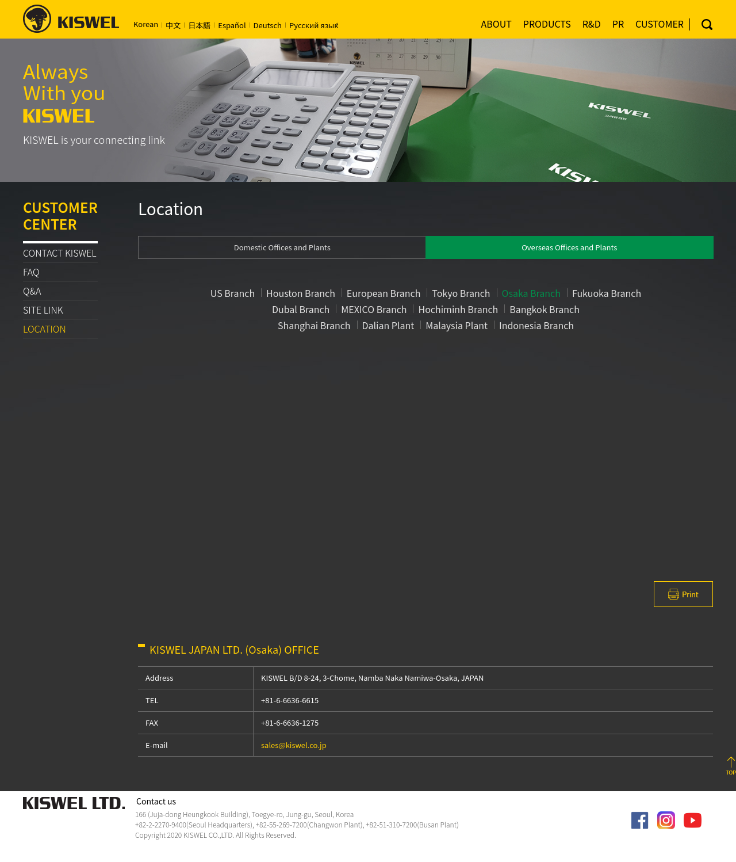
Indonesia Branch (536, 325)
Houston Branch (300, 293)
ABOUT (496, 23)
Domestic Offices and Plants (282, 247)
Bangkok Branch (544, 309)
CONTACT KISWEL (60, 253)
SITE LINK (43, 309)
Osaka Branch (531, 293)
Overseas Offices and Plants (569, 247)
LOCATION (44, 328)
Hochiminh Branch (458, 309)
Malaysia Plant (456, 325)
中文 (173, 25)
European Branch (384, 293)
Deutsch (268, 25)
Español (232, 25)
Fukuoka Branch (606, 293)
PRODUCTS (547, 23)
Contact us (156, 801)
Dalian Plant (388, 325)
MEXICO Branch (374, 309)
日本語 (199, 25)
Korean (145, 24)
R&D (591, 23)
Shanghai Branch (314, 325)
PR (618, 23)
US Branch (232, 293)
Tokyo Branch (461, 293)
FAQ (31, 272)
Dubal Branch (300, 309)
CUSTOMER (659, 23)
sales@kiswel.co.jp (294, 744)
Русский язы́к (313, 25)
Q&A (32, 290)
